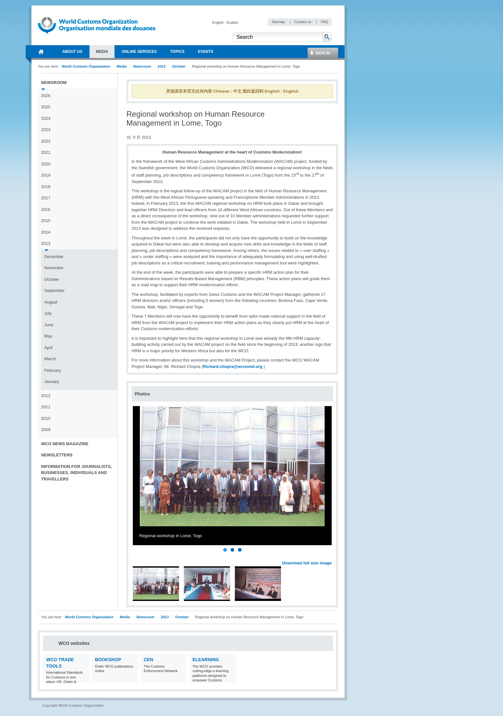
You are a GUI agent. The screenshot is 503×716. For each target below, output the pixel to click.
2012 (45, 395)
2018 (45, 186)
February (52, 370)
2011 (45, 406)
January (51, 381)
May (48, 336)
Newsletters (56, 455)
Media (122, 66)
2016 (45, 209)
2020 (45, 164)
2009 (45, 429)
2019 (45, 175)
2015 (45, 220)
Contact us (303, 22)
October (178, 66)
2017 (45, 198)
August (50, 302)
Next (330, 556)
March (50, 358)
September (54, 290)
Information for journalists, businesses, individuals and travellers (76, 472)
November (54, 267)
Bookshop (108, 659)
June (48, 324)
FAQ (324, 22)
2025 (45, 106)
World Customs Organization (86, 66)
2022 (45, 141)
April (48, 347)
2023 (45, 129)
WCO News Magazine (64, 443)
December (54, 256)
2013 (161, 66)
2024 (45, 118)
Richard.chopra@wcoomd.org (232, 366)
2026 (45, 95)
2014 (45, 232)
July (48, 313)
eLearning (205, 659)
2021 (45, 152)
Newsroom (142, 66)
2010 (45, 418)
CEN (148, 659)
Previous (138, 556)
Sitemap (279, 22)
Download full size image (307, 563)
